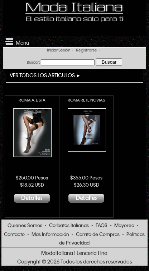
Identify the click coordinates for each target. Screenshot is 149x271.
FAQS (101, 225)
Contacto (14, 234)
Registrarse (86, 50)
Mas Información (50, 234)
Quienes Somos (25, 225)
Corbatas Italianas (69, 225)
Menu (16, 41)
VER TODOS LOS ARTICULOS (42, 75)
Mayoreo (124, 225)
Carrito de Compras (98, 234)
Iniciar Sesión (58, 50)
